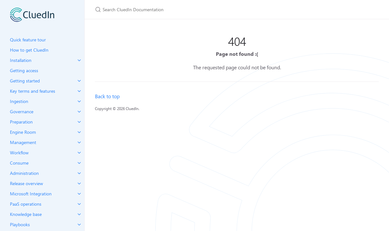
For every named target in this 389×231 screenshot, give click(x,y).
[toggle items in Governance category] (79, 112)
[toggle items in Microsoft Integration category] (79, 194)
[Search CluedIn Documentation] (171, 9)
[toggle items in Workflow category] (79, 153)
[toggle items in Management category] (79, 142)
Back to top (107, 96)
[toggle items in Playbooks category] (79, 224)
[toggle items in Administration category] (79, 173)
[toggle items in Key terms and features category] (79, 91)
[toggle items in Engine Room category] (79, 132)
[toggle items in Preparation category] (79, 122)
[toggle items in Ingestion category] (79, 101)
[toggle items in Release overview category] (79, 183)
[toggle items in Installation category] (79, 60)
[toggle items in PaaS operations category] (79, 204)
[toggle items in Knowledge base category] (79, 214)
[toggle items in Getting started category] (79, 81)
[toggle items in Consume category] (79, 163)
